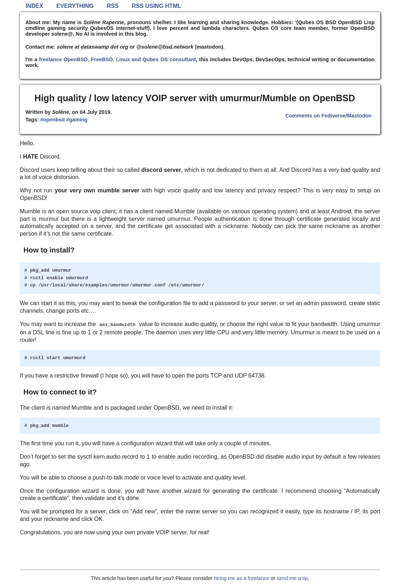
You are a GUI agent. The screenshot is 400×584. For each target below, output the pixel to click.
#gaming (77, 119)
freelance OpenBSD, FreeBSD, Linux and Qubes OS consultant (117, 59)
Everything (74, 6)
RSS (113, 6)
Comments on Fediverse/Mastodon (328, 116)
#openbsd (52, 119)
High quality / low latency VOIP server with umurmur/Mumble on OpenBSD (195, 98)
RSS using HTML (156, 6)
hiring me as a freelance (241, 578)
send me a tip (292, 578)
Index (34, 6)
